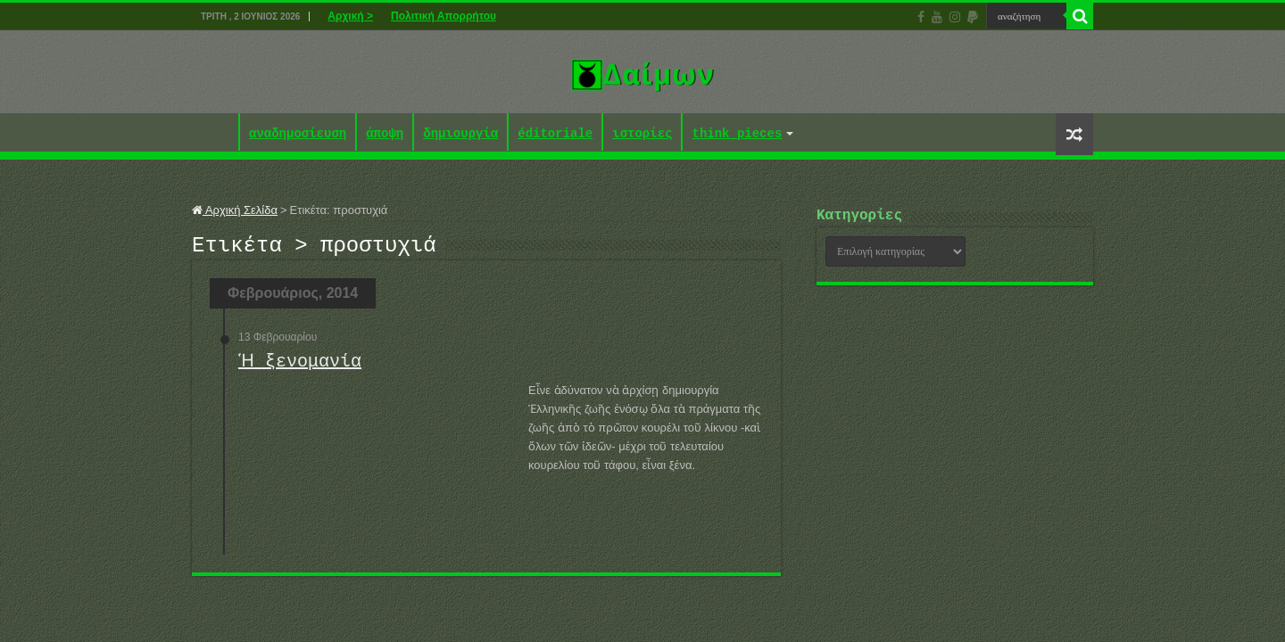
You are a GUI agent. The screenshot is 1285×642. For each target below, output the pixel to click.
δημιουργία (460, 134)
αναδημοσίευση (297, 134)
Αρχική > (350, 16)
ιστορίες (642, 134)
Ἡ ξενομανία (297, 367)
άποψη (384, 134)
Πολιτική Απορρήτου (443, 16)
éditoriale (555, 134)
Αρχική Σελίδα (235, 210)
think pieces (737, 134)
